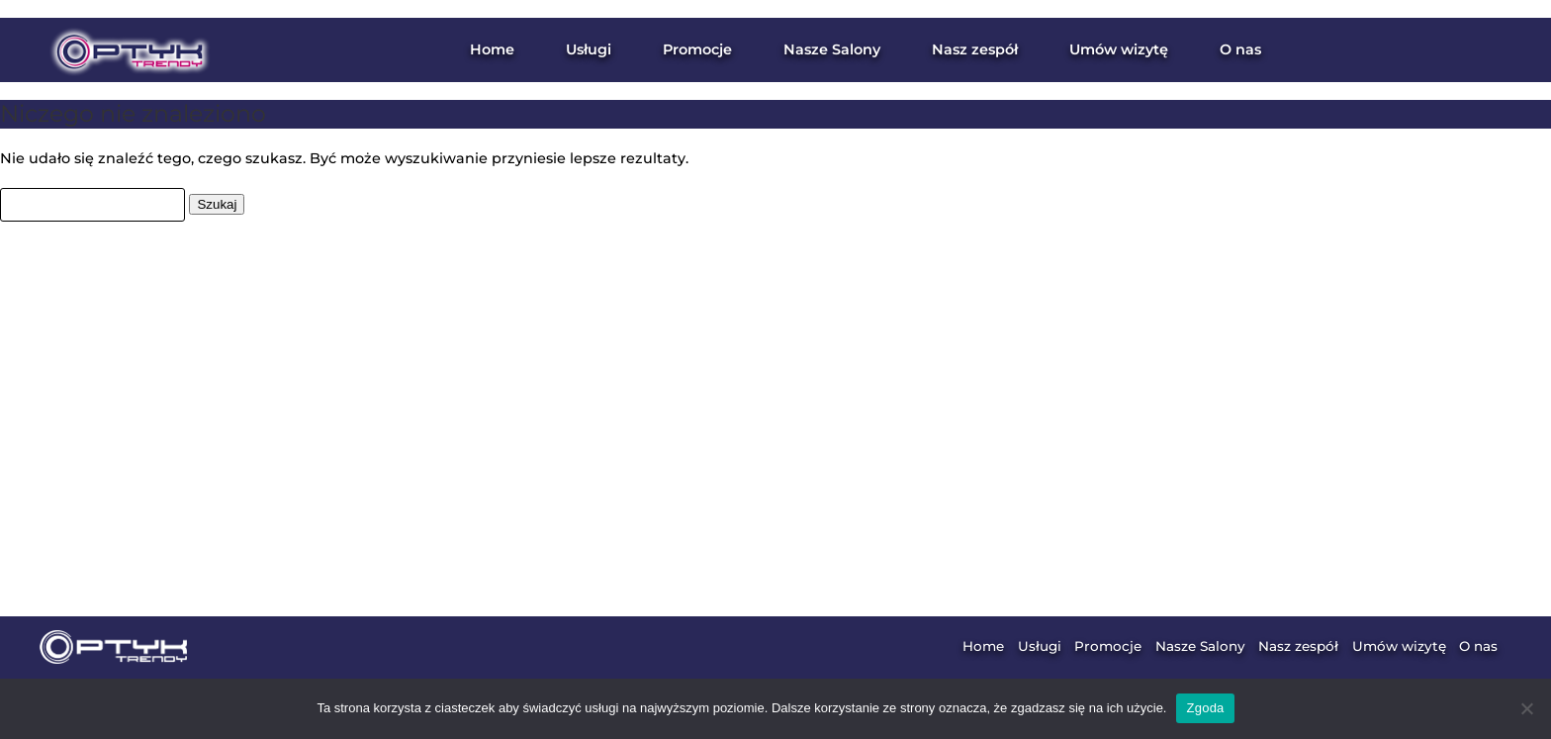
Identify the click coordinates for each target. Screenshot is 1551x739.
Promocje (697, 49)
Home (492, 49)
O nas (1240, 49)
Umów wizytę (1118, 49)
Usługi (1039, 646)
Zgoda (1205, 707)
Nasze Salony (831, 49)
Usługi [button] (588, 49)
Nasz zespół (975, 49)
